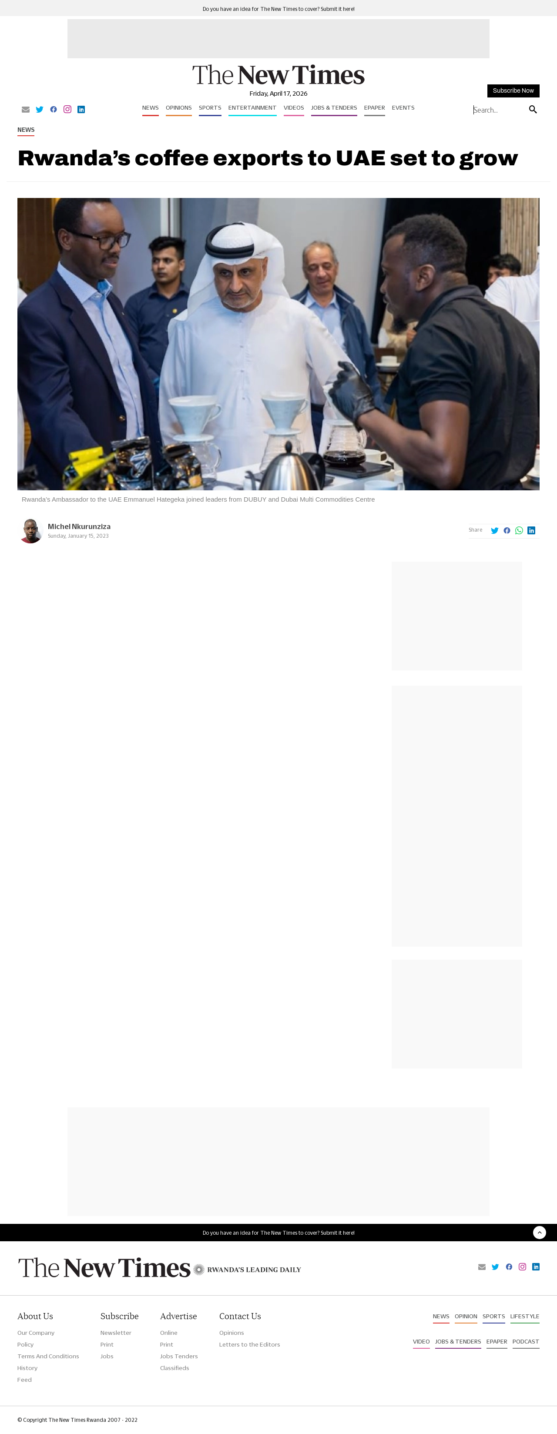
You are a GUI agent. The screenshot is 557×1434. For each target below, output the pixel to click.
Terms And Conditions (48, 1356)
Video (421, 1341)
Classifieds (174, 1367)
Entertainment (252, 107)
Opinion (466, 1316)
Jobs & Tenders (334, 107)
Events (403, 107)
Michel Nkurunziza (79, 526)
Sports (210, 107)
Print (107, 1344)
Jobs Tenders (179, 1356)
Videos (294, 107)
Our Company (35, 1332)
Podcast (526, 1341)
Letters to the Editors (249, 1344)
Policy (25, 1344)
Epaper (374, 107)
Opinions (179, 107)
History (27, 1367)
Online (169, 1332)
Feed (24, 1379)
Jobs (107, 1356)
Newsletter (116, 1332)
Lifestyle (525, 1316)
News (150, 107)
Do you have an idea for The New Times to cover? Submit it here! (279, 9)
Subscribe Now (513, 90)
